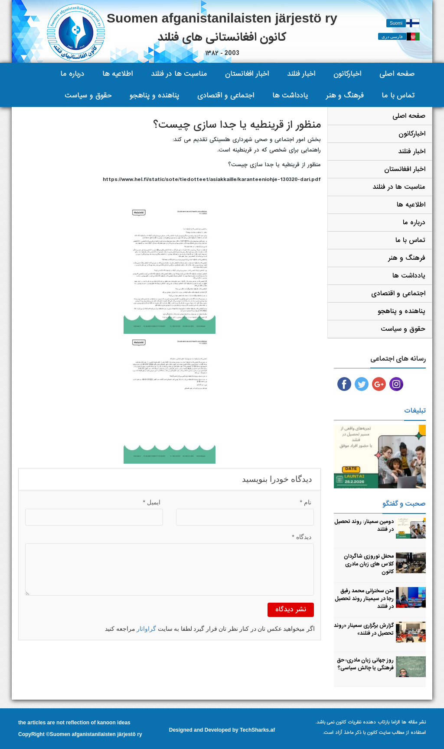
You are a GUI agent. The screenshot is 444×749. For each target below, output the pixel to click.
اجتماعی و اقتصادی (225, 95)
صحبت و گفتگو (404, 504)
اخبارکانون (347, 73)
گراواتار (146, 629)
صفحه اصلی (397, 73)
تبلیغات (415, 411)
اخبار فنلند (301, 73)
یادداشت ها (290, 95)
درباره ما (72, 73)
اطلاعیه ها (117, 73)
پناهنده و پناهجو (154, 95)
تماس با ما (398, 95)
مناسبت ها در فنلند (179, 73)
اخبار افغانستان (247, 73)
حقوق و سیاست (88, 95)
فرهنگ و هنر (344, 95)
